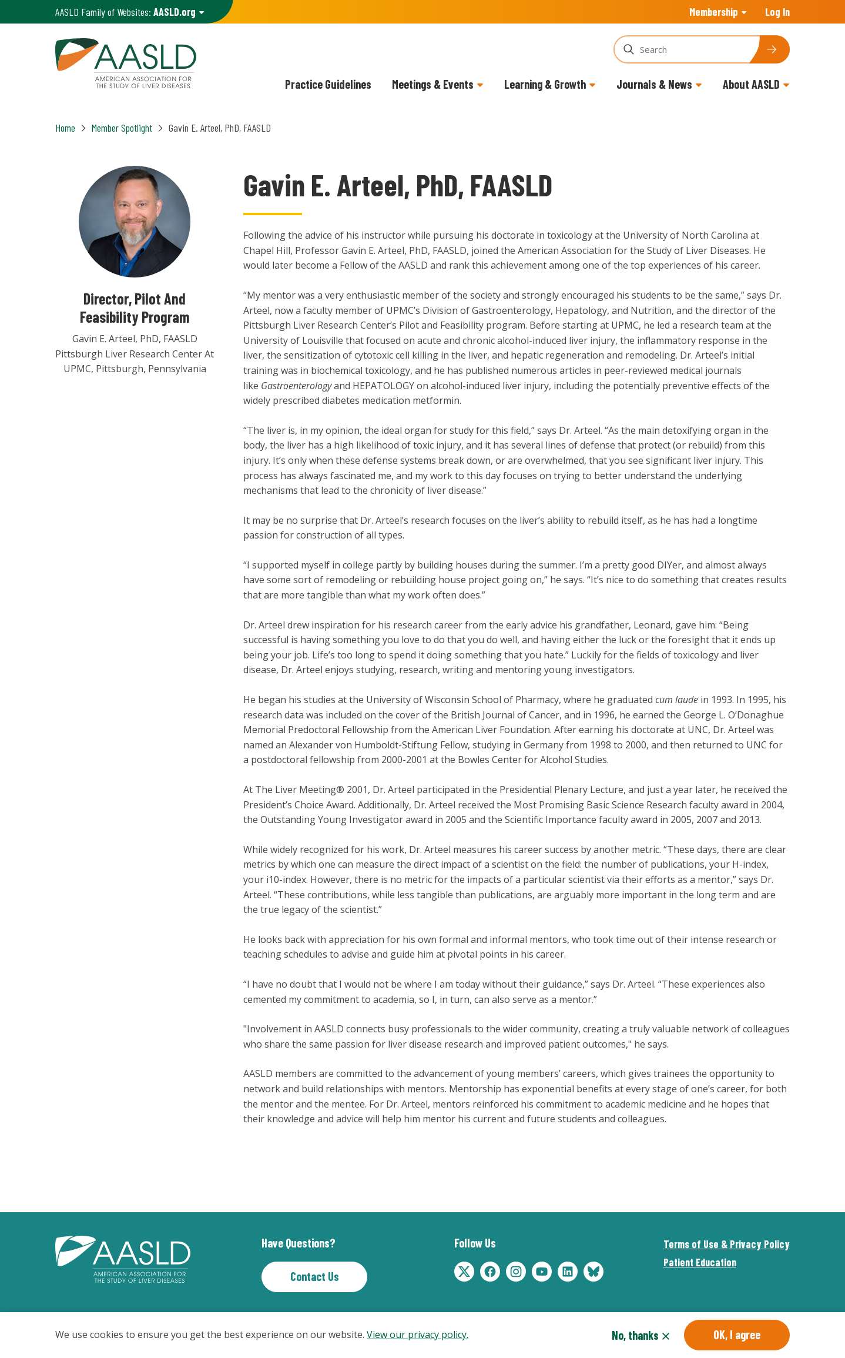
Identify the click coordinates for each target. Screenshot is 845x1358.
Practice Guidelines (328, 84)
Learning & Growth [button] (545, 84)
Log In (777, 11)
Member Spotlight (122, 127)
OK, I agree (736, 1334)
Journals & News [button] (654, 84)
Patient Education (699, 1262)
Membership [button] (713, 11)
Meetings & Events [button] (433, 84)
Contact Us (314, 1276)
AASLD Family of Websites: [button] (125, 12)
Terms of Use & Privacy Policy (726, 1243)
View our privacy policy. (417, 1334)
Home (65, 127)
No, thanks (635, 1335)
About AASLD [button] (751, 84)
